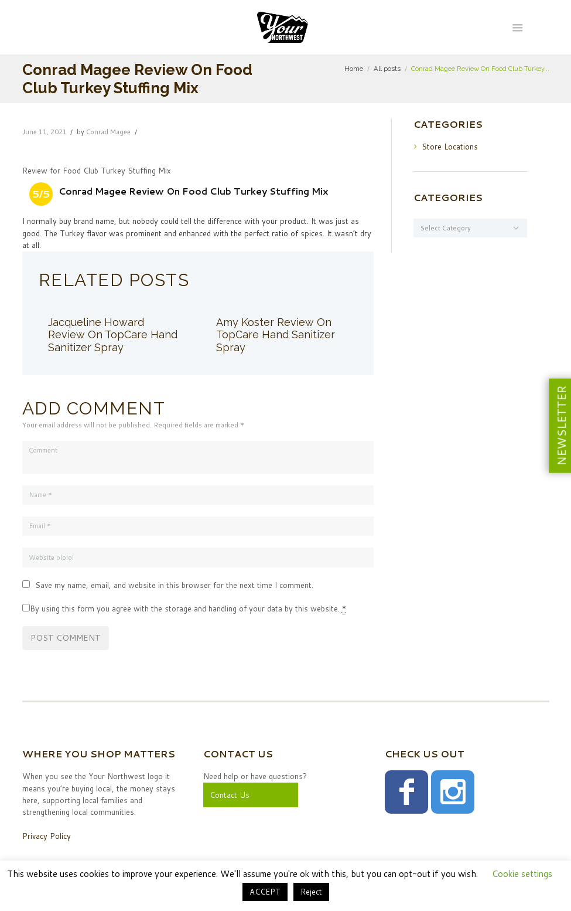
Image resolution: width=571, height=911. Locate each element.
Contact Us (229, 795)
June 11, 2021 (44, 132)
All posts (387, 68)
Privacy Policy (46, 836)
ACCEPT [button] (265, 891)
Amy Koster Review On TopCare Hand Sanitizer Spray (275, 335)
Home (353, 68)
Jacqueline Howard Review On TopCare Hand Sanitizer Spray (112, 335)
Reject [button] (311, 891)
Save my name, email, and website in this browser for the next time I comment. (174, 585)
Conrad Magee (108, 132)
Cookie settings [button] (522, 874)
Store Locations (450, 146)
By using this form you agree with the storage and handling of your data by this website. (188, 608)
